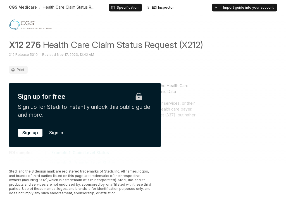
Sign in (56, 132)
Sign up (30, 132)
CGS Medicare (23, 7)
